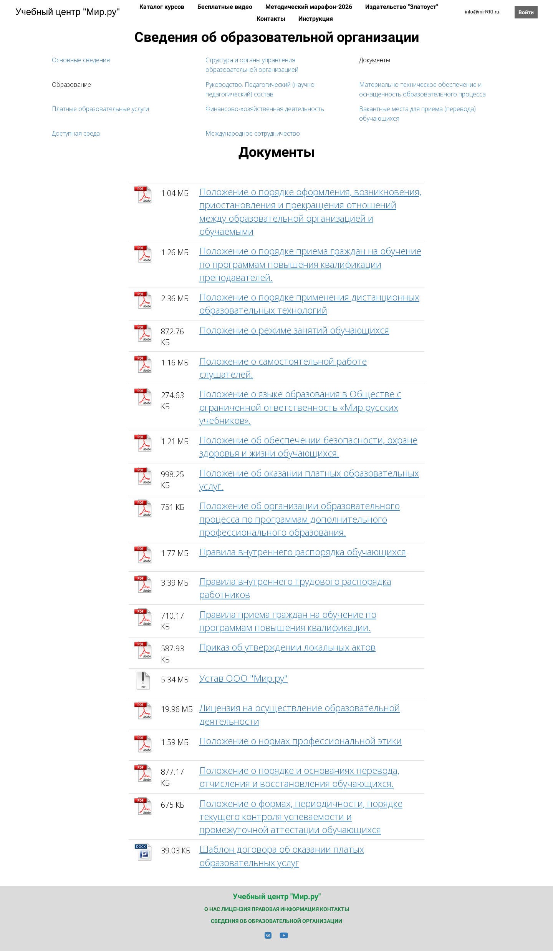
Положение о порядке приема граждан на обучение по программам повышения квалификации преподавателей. (310, 264)
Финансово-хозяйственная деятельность (264, 109)
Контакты (272, 18)
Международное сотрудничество (252, 133)
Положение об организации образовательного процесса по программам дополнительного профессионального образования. (299, 518)
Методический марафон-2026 (309, 6)
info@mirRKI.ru (482, 12)
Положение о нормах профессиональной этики (300, 740)
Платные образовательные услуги (100, 109)
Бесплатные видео (225, 6)
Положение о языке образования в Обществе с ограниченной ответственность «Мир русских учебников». (300, 407)
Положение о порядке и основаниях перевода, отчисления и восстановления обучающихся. (299, 777)
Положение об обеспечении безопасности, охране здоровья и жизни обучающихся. (308, 446)
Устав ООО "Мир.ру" (243, 678)
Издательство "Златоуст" (401, 6)
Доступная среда (76, 133)
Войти (526, 12)
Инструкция (315, 18)
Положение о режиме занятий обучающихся (294, 330)
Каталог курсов (162, 6)
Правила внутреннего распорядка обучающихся (302, 551)
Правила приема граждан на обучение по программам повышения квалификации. (287, 621)
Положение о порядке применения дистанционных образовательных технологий (309, 303)
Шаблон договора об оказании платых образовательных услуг (281, 855)
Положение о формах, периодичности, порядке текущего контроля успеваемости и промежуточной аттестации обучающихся (300, 816)
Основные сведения (81, 60)
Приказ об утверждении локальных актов (287, 647)
